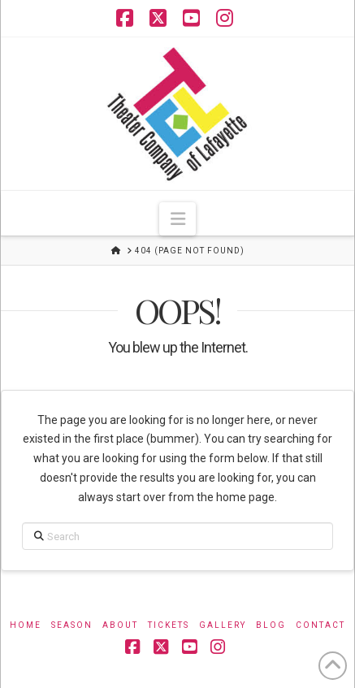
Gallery (222, 625)
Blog (271, 625)
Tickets (168, 625)
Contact (320, 625)
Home (25, 625)
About (120, 625)
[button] (177, 219)
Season (72, 625)
